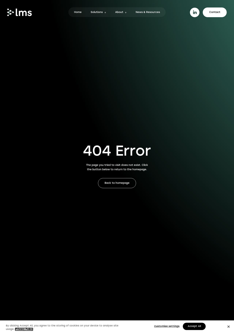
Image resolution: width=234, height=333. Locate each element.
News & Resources (148, 12)
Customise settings (167, 326)
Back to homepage (117, 183)
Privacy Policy (24, 329)
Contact (214, 12)
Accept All (194, 326)
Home (78, 12)
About (119, 12)
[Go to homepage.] (19, 12)
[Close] (228, 326)
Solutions (97, 12)
